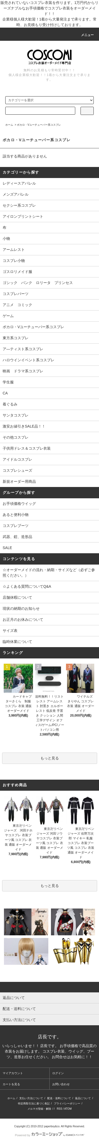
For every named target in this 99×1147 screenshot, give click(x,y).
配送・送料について (59, 1098)
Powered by (49, 1135)
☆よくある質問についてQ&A (27, 586)
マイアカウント (13, 1073)
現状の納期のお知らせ (21, 608)
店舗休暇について (17, 597)
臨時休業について (17, 642)
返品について (83, 1098)
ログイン (58, 1073)
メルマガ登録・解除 (39, 1108)
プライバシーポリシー (67, 1103)
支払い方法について (31, 1098)
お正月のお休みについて (23, 619)
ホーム (9, 124)
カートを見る (11, 1084)
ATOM (68, 1108)
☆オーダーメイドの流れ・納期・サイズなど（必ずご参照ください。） (49, 572)
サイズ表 (10, 630)
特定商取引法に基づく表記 (34, 1103)
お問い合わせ (61, 1084)
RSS (59, 1108)
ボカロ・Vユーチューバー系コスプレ (39, 124)
